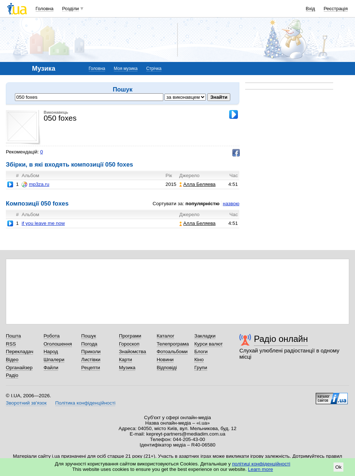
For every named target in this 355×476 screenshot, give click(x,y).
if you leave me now (43, 223)
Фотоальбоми (172, 351)
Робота (52, 336)
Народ (51, 351)
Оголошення (58, 344)
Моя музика (125, 68)
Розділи (70, 8)
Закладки (204, 336)
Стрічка (153, 68)
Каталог (166, 336)
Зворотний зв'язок (26, 403)
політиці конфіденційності (261, 464)
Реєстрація (336, 8)
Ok (338, 467)
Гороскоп (129, 344)
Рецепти (90, 367)
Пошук (88, 336)
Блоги (201, 351)
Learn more (260, 469)
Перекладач (19, 351)
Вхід (310, 8)
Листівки (90, 359)
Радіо (12, 375)
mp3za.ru (35, 184)
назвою (231, 203)
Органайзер (19, 367)
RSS (11, 344)
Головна (44, 8)
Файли (51, 367)
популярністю (203, 203)
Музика (127, 367)
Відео (12, 359)
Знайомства (132, 351)
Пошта (13, 336)
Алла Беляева (197, 184)
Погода (89, 344)
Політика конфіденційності (85, 403)
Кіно (199, 359)
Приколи (90, 351)
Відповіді (167, 367)
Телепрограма (173, 344)
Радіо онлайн (281, 339)
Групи (200, 367)
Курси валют (208, 344)
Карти (125, 359)
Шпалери (54, 359)
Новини (165, 359)
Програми (130, 336)
